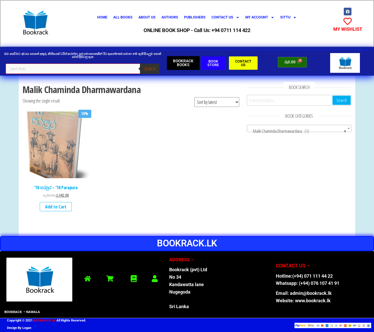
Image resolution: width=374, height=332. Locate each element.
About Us (147, 17)
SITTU (288, 17)
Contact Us (225, 17)
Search (150, 69)
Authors (169, 17)
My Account (259, 17)
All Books (123, 17)
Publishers (195, 17)
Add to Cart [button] (55, 207)
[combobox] (299, 128)
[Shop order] (216, 102)
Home (102, 17)
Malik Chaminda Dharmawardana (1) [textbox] (297, 131)
